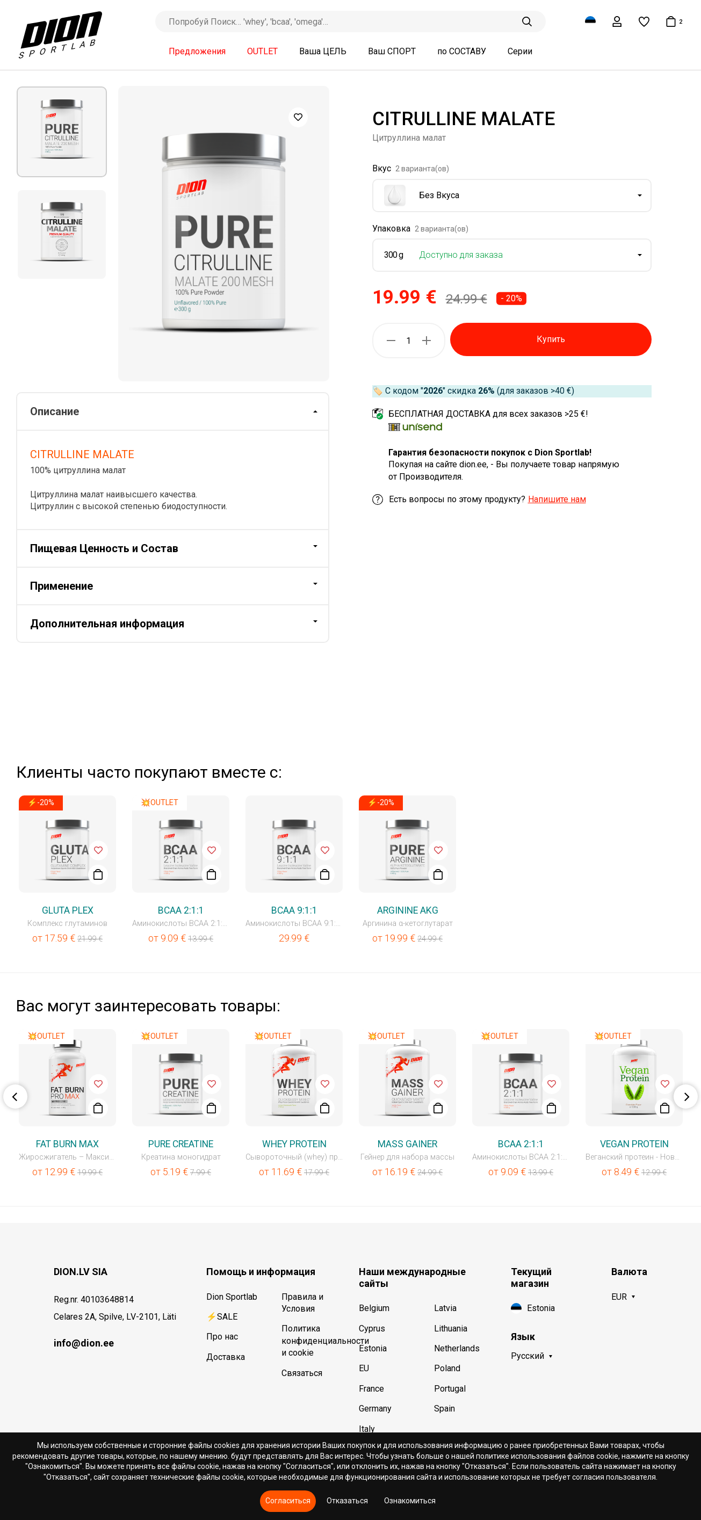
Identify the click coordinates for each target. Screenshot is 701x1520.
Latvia (445, 1308)
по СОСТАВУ (461, 51)
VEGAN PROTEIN (634, 1144)
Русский (527, 1356)
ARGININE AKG (407, 910)
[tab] (172, 412)
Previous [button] (15, 1096)
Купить (551, 339)
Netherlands (457, 1348)
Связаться (301, 1373)
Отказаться (347, 1500)
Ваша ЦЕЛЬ (322, 51)
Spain (444, 1408)
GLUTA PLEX (67, 910)
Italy (367, 1429)
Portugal (450, 1389)
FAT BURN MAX (67, 1144)
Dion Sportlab (231, 1297)
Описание (54, 411)
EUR (619, 1297)
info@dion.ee (84, 1343)
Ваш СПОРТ (392, 51)
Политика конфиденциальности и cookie (312, 1340)
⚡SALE (221, 1317)
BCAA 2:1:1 (181, 910)
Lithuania (450, 1328)
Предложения (197, 51)
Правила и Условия (302, 1303)
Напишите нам (557, 499)
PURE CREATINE (180, 1144)
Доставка (225, 1357)
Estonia (373, 1348)
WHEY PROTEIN (294, 1144)
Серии (520, 51)
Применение (61, 586)
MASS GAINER (407, 1144)
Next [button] (686, 1096)
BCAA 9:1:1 (294, 910)
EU (364, 1368)
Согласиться (287, 1500)
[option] (61, 132)
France (371, 1389)
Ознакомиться (410, 1500)
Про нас (222, 1336)
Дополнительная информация (107, 623)
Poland (447, 1368)
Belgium (374, 1308)
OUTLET (262, 51)
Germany (375, 1408)
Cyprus (372, 1328)
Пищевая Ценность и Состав (104, 548)
